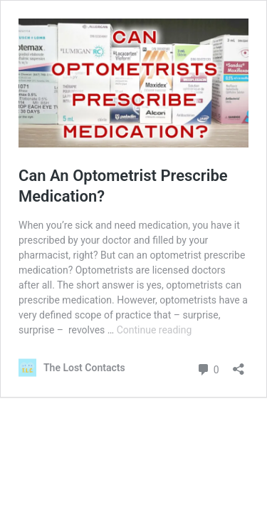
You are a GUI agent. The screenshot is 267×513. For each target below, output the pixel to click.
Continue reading (154, 330)
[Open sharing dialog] (238, 364)
